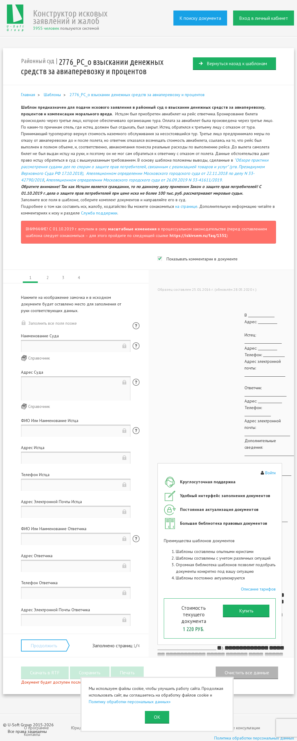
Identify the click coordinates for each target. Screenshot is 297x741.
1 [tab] (30, 277)
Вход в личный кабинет (263, 18)
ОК (157, 717)
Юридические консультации (234, 727)
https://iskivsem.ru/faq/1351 (198, 235)
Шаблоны (52, 94)
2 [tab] (47, 277)
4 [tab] (79, 277)
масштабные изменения (132, 229)
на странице (186, 206)
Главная (28, 94)
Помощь (136, 325)
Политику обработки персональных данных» (130, 701)
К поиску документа (200, 18)
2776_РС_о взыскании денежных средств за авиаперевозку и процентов (137, 94)
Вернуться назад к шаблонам (237, 63)
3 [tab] (63, 277)
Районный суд (37, 60)
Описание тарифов (258, 589)
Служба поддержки (99, 213)
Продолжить (44, 645)
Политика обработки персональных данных (254, 738)
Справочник (39, 358)
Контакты (32, 734)
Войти (270, 472)
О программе (36, 727)
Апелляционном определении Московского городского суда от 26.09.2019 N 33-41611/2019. (134, 180)
